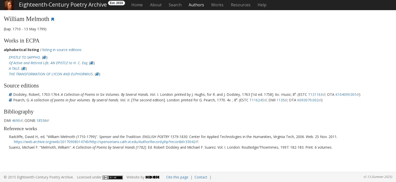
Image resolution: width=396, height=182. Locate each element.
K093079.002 (307, 100)
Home (137, 5)
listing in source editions (62, 49)
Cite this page (177, 177)
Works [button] (217, 5)
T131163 (315, 94)
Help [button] (262, 5)
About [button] (156, 5)
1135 (281, 100)
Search (175, 5)
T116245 (257, 100)
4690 (16, 120)
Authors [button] (196, 5)
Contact (200, 177)
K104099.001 (346, 94)
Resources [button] (241, 5)
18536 (41, 120)
